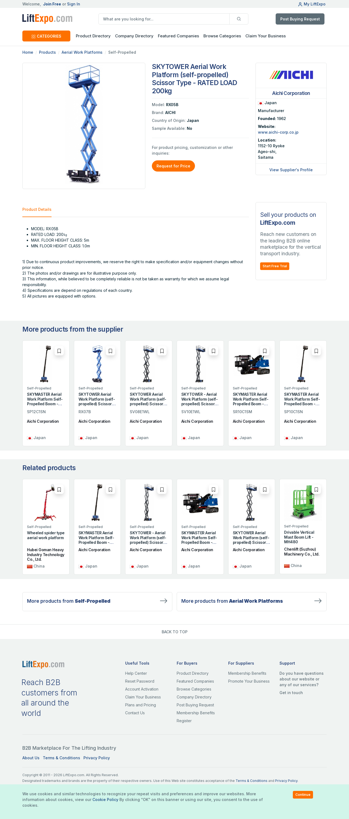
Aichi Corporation (43, 421)
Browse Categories (222, 35)
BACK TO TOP (175, 631)
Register (184, 720)
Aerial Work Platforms (82, 52)
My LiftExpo (312, 4)
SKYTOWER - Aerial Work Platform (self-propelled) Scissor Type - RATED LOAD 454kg (199, 404)
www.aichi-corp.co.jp (278, 132)
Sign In (73, 4)
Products (47, 52)
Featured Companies (178, 35)
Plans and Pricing (140, 705)
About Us (31, 757)
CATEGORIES (46, 36)
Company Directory (134, 35)
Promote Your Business (249, 681)
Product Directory (193, 673)
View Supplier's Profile (291, 169)
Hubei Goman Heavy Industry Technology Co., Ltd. (45, 554)
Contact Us (135, 712)
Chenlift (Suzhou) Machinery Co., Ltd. (301, 551)
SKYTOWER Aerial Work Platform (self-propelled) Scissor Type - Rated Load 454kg (148, 404)
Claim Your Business (265, 35)
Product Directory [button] (93, 35)
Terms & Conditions (61, 757)
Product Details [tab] (37, 209)
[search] (164, 19)
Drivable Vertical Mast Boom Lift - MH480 (299, 537)
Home (27, 52)
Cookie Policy (105, 799)
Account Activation (141, 689)
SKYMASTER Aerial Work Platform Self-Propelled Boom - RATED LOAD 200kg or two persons (251, 404)
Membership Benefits (196, 712)
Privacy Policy (96, 757)
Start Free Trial (275, 266)
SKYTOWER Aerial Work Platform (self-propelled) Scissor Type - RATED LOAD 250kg (97, 404)
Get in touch (291, 692)
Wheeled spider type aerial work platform (46, 535)
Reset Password (139, 681)
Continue (303, 795)
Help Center (136, 673)
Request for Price (173, 166)
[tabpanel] (135, 262)
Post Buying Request (300, 19)
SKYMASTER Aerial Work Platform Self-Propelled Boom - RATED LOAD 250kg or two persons (45, 404)
